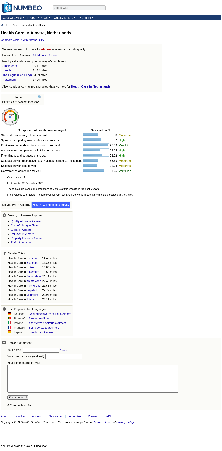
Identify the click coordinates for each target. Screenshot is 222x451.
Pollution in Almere (22, 233)
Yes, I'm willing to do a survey (50, 204)
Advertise (75, 416)
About (4, 416)
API (108, 416)
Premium (85, 17)
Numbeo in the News (28, 416)
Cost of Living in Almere (25, 225)
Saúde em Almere (40, 318)
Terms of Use (102, 422)
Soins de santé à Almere (44, 327)
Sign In (63, 350)
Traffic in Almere (21, 242)
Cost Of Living (12, 17)
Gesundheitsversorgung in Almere (50, 313)
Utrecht (7, 70)
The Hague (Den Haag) (17, 75)
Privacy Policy (125, 422)
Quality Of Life (63, 17)
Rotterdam (9, 79)
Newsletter (55, 416)
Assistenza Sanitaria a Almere (47, 323)
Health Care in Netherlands (91, 86)
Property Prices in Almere (27, 238)
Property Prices (37, 17)
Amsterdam (9, 65)
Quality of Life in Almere (26, 221)
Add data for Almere (45, 55)
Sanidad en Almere (41, 332)
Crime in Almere (21, 229)
